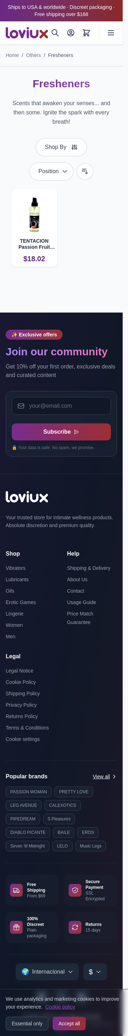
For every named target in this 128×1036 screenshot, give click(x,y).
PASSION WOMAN (28, 791)
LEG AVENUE (23, 805)
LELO (62, 846)
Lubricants (17, 579)
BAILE (64, 832)
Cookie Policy (21, 682)
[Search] (55, 33)
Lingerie (14, 614)
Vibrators (16, 568)
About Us (77, 579)
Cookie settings (23, 739)
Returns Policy (22, 716)
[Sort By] (51, 171)
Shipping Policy (23, 693)
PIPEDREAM (23, 818)
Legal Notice (19, 671)
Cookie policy (60, 1007)
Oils (10, 591)
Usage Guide (81, 602)
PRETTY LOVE (73, 791)
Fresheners (60, 55)
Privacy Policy (21, 705)
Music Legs (91, 846)
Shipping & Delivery (89, 568)
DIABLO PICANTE (28, 832)
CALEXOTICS (62, 805)
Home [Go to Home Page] (12, 55)
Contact (75, 591)
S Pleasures (59, 818)
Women (14, 625)
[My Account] (70, 33)
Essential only (27, 1023)
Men (10, 636)
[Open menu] (111, 33)
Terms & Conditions (27, 728)
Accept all (69, 1023)
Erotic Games (21, 602)
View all (105, 776)
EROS (88, 832)
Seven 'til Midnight (27, 846)
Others (33, 55)
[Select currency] (95, 971)
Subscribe (61, 432)
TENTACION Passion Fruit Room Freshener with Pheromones (34, 244)
